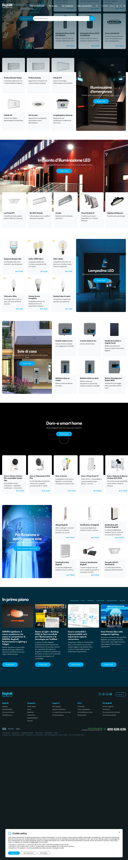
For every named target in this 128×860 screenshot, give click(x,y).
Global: (120, 694)
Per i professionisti (37, 6)
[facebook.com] (100, 694)
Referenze (91, 600)
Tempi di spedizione (83, 709)
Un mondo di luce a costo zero (61, 712)
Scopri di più (101, 101)
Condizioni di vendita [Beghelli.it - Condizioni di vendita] (27, 733)
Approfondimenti (112, 600)
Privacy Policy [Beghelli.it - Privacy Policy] (6, 733)
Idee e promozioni (84, 6)
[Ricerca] (92, 18)
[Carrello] (124, 6)
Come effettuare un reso (84, 712)
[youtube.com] (110, 694)
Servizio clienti (81, 715)
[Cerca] (97, 6)
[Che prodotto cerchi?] (61, 18)
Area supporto (56, 706)
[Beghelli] (7, 5)
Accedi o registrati (108, 706)
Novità (83, 600)
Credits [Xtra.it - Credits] (55, 733)
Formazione (106, 709)
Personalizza (43, 853)
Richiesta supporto (58, 715)
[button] (121, 6)
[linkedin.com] (107, 694)
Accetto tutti (14, 853)
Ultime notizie (74, 600)
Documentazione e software (111, 712)
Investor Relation (7, 709)
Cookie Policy (34, 842)
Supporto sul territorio (59, 709)
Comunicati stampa (8, 712)
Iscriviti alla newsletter (109, 715)
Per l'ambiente (67, 6)
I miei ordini (81, 706)
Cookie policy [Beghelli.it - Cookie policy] (15, 733)
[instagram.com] (103, 694)
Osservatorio (100, 600)
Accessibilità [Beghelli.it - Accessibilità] (48, 733)
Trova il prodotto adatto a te (27, 548)
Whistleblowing (6, 715)
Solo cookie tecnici (28, 853)
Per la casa (53, 6)
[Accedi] (117, 6)
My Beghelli (105, 6)
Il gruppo (5, 706)
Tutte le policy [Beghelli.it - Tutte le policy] (39, 733)
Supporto (112, 6)
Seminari (122, 600)
